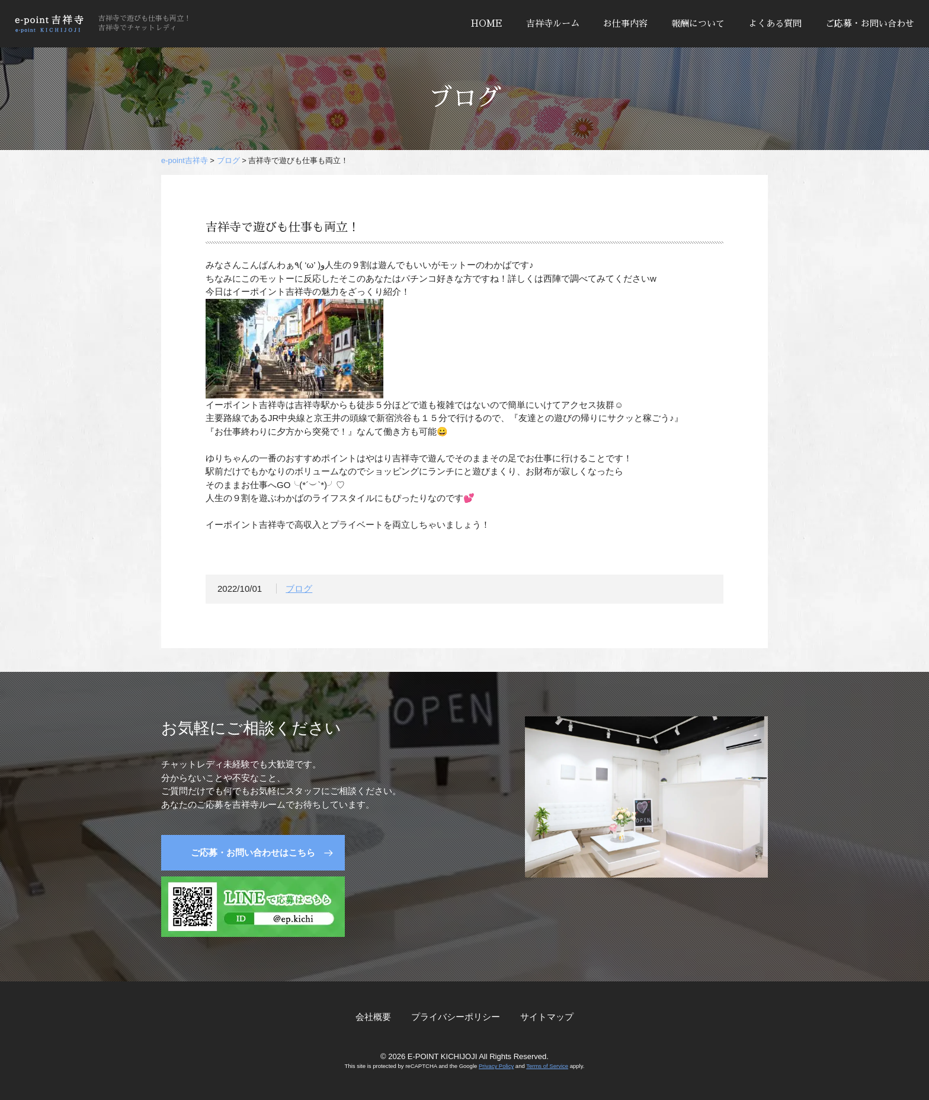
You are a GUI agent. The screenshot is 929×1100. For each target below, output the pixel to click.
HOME (486, 23)
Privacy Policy (496, 1066)
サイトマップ (547, 1017)
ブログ (299, 591)
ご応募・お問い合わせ (869, 23)
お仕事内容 (625, 23)
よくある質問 (775, 23)
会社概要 (373, 1017)
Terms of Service (547, 1066)
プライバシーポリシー (455, 1017)
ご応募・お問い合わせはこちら (253, 852)
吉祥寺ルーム (552, 23)
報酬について (698, 23)
